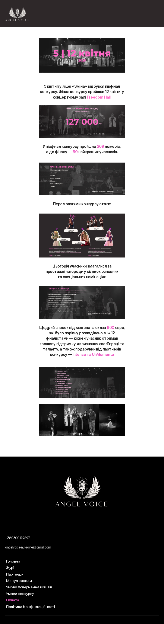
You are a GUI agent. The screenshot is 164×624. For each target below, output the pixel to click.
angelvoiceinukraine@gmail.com (28, 547)
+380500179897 (17, 538)
